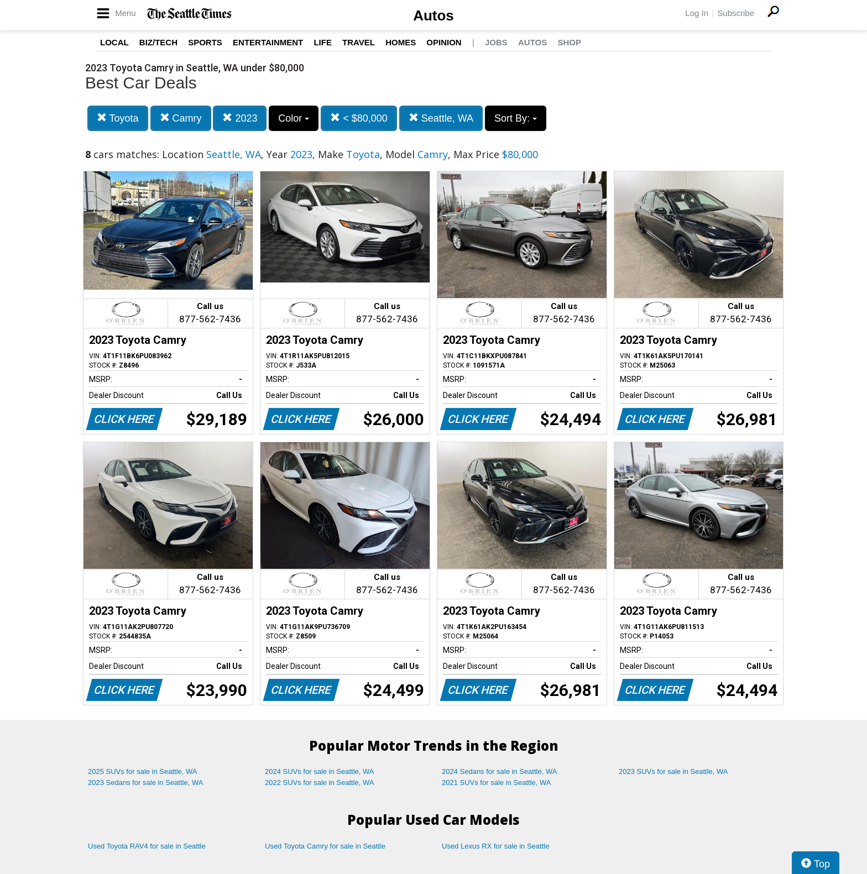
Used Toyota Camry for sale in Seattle (325, 846)
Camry (181, 118)
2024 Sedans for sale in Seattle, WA (499, 771)
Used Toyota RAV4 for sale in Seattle (147, 846)
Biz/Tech (158, 42)
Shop (569, 42)
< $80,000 (359, 118)
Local (114, 42)
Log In (696, 13)
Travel (358, 42)
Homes (400, 42)
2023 (239, 118)
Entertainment (268, 42)
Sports (205, 42)
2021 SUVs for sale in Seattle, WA (496, 782)
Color (293, 118)
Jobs (496, 42)
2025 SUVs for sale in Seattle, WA (142, 771)
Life (323, 42)
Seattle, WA (441, 118)
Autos (433, 15)
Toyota (118, 118)
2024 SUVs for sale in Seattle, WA (319, 771)
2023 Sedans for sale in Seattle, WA (145, 782)
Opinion (443, 42)
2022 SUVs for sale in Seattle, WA (319, 782)
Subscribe (735, 13)
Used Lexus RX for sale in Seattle (495, 846)
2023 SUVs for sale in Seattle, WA (673, 771)
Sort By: (515, 118)
